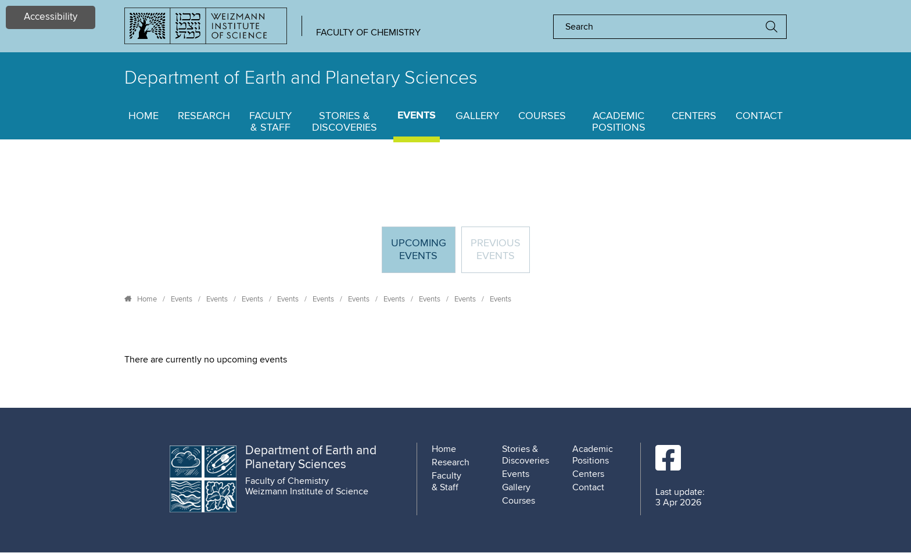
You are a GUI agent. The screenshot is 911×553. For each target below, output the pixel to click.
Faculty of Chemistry (368, 32)
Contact (759, 116)
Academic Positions (618, 122)
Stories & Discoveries (344, 122)
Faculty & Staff (270, 122)
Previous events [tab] (496, 250)
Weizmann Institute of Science (306, 491)
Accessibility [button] (50, 17)
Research (204, 116)
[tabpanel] (455, 359)
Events (416, 116)
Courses (542, 116)
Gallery (477, 116)
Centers (694, 116)
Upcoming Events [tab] (423, 254)
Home (143, 116)
